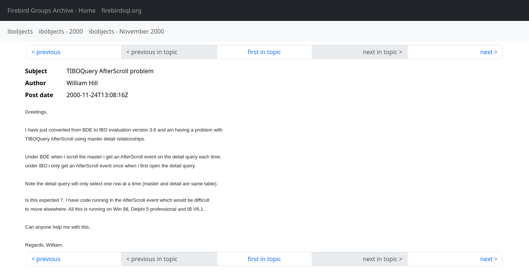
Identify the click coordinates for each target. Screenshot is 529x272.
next (486, 52)
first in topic (264, 52)
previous (48, 52)
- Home (51, 10)
